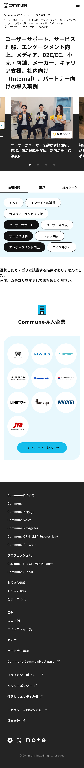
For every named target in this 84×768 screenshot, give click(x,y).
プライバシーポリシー (23, 675)
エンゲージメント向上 (24, 247)
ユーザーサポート (21, 225)
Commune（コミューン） (18, 15)
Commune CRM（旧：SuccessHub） (34, 536)
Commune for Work (22, 544)
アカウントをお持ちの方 (25, 710)
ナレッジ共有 (49, 236)
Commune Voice (20, 520)
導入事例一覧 (43, 15)
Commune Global (20, 572)
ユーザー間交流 (57, 225)
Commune (15, 503)
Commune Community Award (31, 661)
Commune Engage (21, 511)
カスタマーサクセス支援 (26, 213)
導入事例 (14, 621)
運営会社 (14, 720)
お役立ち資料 (17, 591)
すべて (13, 202)
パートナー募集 (18, 651)
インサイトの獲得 (43, 202)
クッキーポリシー (20, 685)
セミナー (14, 640)
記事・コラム (17, 599)
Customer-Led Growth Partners (31, 563)
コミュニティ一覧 (20, 629)
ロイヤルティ (62, 247)
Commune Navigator (23, 528)
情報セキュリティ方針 (23, 696)
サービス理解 (18, 236)
